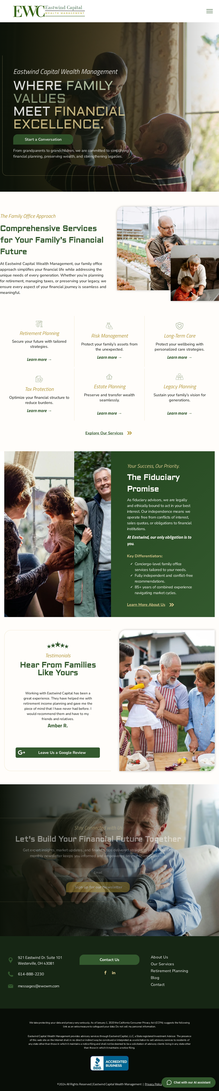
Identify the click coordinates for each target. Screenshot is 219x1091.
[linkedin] (113, 973)
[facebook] (105, 973)
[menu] (209, 11)
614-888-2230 (31, 974)
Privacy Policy (153, 1084)
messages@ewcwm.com (38, 986)
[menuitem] (181, 958)
